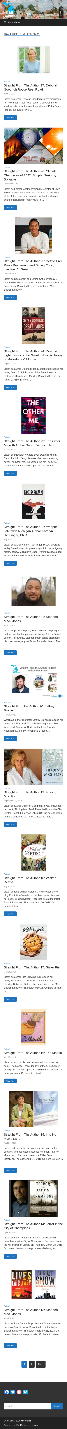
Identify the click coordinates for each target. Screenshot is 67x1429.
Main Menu (14, 22)
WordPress (21, 1425)
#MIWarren (26, 1421)
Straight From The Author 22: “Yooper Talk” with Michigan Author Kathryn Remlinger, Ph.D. (30, 531)
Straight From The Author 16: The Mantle (33, 1052)
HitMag (34, 1425)
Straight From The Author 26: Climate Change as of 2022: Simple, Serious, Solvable (30, 175)
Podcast (7, 81)
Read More (10, 118)
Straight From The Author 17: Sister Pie (32, 967)
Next (40, 1364)
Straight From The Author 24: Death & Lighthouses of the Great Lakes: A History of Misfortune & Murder (33, 355)
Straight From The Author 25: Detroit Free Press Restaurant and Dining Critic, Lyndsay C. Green (33, 265)
